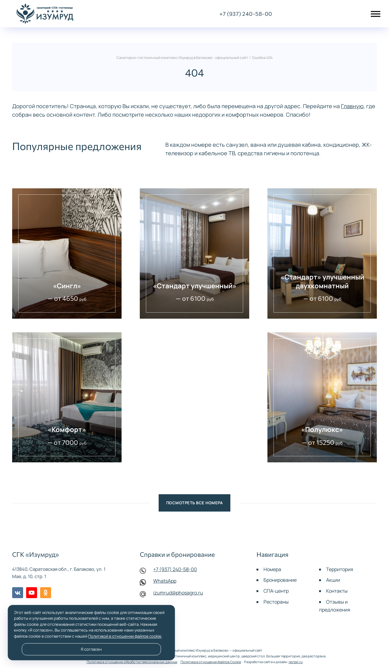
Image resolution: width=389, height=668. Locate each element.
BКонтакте (17, 592)
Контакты (337, 590)
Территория (339, 569)
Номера (272, 569)
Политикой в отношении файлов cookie (124, 636)
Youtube (31, 592)
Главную (352, 106)
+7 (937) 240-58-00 (175, 569)
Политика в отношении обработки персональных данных (132, 661)
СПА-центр (276, 590)
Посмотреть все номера (194, 502)
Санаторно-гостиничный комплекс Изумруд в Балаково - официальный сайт (44, 14)
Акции (333, 580)
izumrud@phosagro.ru (178, 592)
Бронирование (280, 580)
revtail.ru (296, 661)
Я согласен (91, 649)
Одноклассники (45, 592)
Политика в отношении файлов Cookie (211, 661)
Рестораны (276, 601)
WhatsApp (164, 580)
